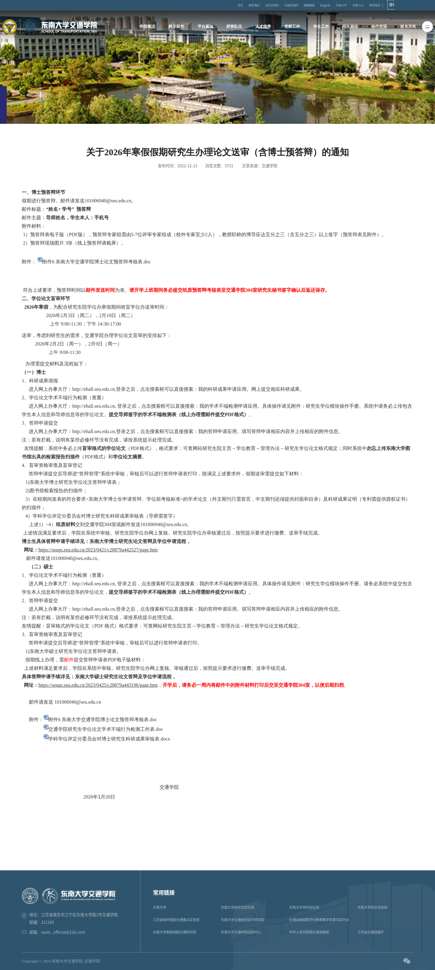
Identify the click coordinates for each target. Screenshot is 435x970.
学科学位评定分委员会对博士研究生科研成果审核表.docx (109, 738)
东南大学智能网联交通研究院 (174, 932)
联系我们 (262, 5)
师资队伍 (234, 27)
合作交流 (377, 27)
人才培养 (263, 27)
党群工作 (292, 27)
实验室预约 (307, 5)
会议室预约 (284, 5)
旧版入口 (389, 5)
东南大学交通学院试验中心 (241, 932)
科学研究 (177, 27)
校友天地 (406, 27)
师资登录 (410, 5)
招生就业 (349, 27)
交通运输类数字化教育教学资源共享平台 (319, 919)
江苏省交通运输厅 (370, 932)
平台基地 (206, 27)
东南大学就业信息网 (372, 907)
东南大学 (369, 5)
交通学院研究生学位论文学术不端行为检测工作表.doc (105, 729)
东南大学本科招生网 (304, 907)
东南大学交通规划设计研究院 (242, 919)
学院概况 (149, 27)
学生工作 (320, 27)
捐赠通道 (329, 5)
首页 (245, 5)
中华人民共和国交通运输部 (309, 932)
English (349, 5)
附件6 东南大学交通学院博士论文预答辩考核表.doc (96, 261)
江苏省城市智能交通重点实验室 (176, 919)
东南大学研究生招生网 (237, 907)
